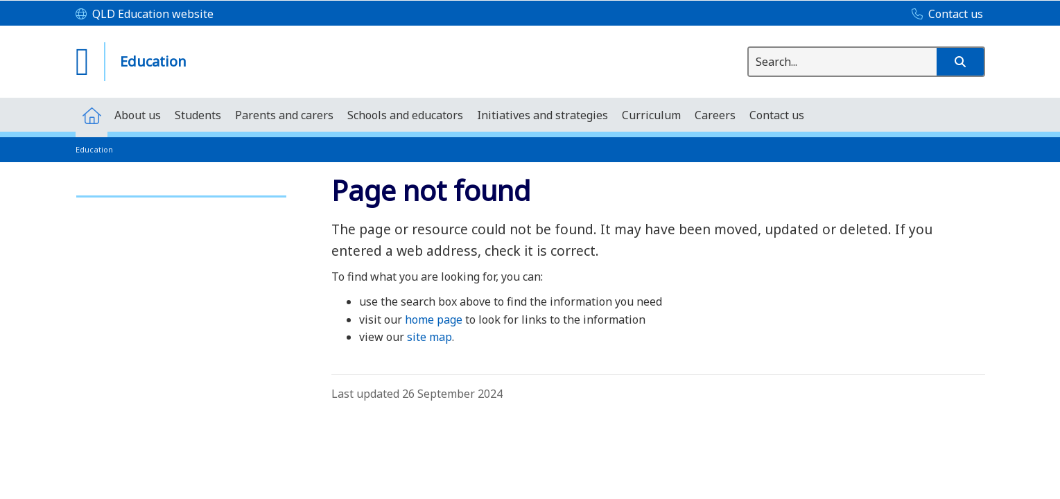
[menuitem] (91, 115)
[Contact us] (944, 14)
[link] (181, 190)
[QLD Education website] (145, 14)
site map (429, 336)
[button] (960, 62)
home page (433, 319)
